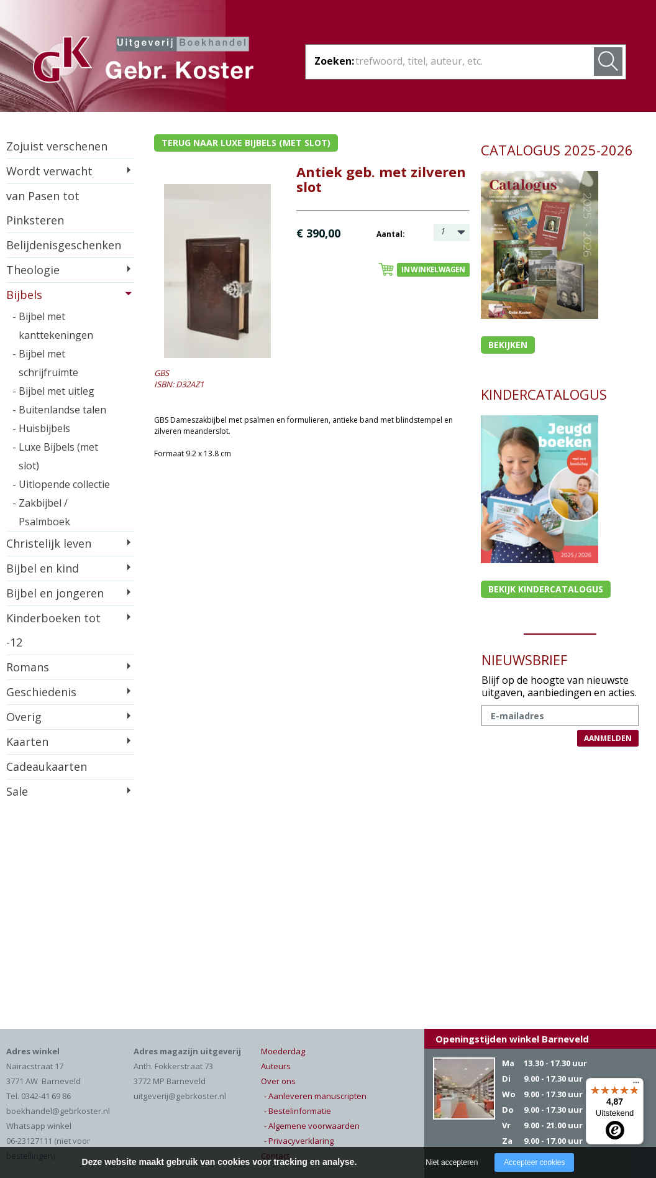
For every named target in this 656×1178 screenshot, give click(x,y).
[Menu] (636, 1085)
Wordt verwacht (49, 170)
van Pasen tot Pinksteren (43, 208)
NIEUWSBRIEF (524, 659)
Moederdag (283, 1051)
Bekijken (507, 345)
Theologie (33, 269)
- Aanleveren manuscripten (315, 1096)
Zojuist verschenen (56, 146)
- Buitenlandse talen (59, 409)
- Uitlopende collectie (61, 484)
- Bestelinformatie (297, 1110)
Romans (27, 667)
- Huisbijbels (41, 428)
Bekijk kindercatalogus (545, 589)
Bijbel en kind (42, 568)
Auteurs (276, 1066)
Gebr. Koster (143, 61)
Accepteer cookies (534, 1162)
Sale (17, 791)
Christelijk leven (48, 543)
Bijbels (24, 294)
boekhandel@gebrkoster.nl (58, 1110)
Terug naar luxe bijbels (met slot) (246, 143)
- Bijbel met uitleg (53, 391)
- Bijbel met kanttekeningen (52, 326)
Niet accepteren (452, 1162)
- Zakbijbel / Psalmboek (41, 512)
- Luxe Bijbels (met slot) (55, 456)
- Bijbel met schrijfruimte (45, 363)
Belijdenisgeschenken (63, 244)
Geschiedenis (41, 691)
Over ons (278, 1081)
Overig (24, 716)
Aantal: (390, 234)
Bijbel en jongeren (55, 593)
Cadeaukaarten (46, 766)
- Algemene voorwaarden (312, 1125)
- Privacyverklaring (299, 1140)
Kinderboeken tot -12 (53, 630)
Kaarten (27, 741)
